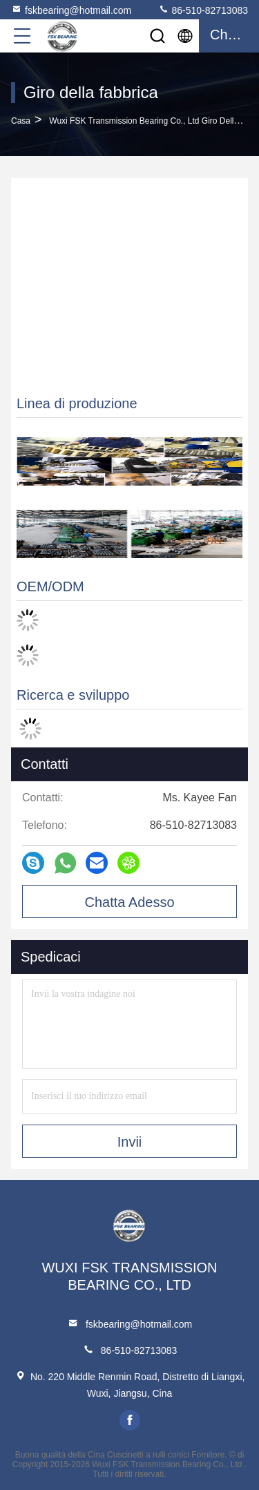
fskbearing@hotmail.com (71, 9)
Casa (20, 121)
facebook (129, 1420)
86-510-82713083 (203, 9)
